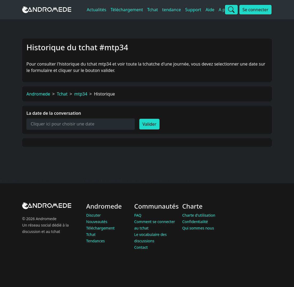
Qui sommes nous (198, 228)
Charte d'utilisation (198, 215)
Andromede (38, 94)
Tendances (95, 240)
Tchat (62, 94)
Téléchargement (100, 228)
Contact (141, 247)
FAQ (137, 215)
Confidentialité (195, 221)
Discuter (93, 215)
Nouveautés (96, 221)
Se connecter (255, 10)
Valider (149, 124)
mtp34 (80, 94)
